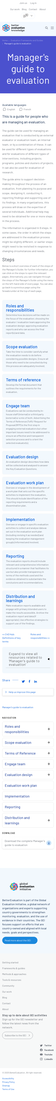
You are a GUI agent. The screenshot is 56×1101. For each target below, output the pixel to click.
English (11, 109)
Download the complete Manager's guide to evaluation (25, 843)
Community (8, 985)
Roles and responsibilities (20, 307)
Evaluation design (22, 456)
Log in (33, 2)
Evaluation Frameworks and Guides (27, 40)
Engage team (18, 405)
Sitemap (6, 1085)
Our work (15, 9)
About (42, 9)
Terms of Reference (20, 753)
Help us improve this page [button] (22, 692)
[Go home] (16, 27)
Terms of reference (23, 379)
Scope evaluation (21, 346)
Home (5, 40)
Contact (33, 9)
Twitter (48, 1045)
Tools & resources (11, 979)
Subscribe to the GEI (15, 1035)
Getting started (10, 962)
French (27, 109)
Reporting (15, 556)
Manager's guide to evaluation (17, 43)
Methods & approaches (14, 974)
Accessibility (8, 1078)
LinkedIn (48, 1059)
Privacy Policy (8, 1082)
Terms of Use (8, 1089)
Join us (23, 2)
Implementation (20, 519)
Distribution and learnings (20, 598)
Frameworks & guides (13, 968)
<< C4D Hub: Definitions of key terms (11, 638)
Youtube (48, 1054)
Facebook (49, 1050)
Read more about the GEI (18, 940)
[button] (46, 28)
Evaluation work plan (25, 482)
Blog (24, 9)
